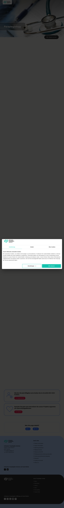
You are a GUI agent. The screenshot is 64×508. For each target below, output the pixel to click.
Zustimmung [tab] (12, 247)
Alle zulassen (51, 266)
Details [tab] (32, 247)
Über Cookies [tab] (52, 247)
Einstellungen (32, 266)
